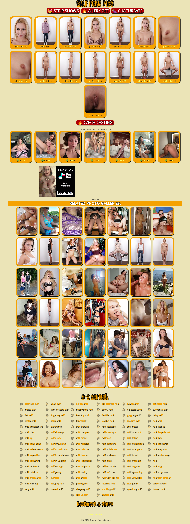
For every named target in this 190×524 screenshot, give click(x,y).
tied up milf (82, 494)
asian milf (55, 403)
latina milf (55, 420)
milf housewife (160, 443)
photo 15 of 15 (95, 114)
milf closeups (57, 432)
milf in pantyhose (59, 455)
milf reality (81, 472)
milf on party (83, 466)
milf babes (56, 426)
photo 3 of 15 (70, 45)
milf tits (54, 477)
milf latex (106, 460)
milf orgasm (133, 466)
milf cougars (82, 432)
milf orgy (157, 466)
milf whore (81, 477)
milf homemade (135, 443)
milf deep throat (161, 432)
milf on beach (32, 466)
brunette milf (160, 403)
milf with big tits (110, 477)
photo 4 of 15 (95, 45)
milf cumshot (134, 432)
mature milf (133, 420)
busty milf (30, 409)
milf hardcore (109, 443)
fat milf (29, 415)
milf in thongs (32, 460)
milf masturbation (158, 462)
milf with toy (31, 483)
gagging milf (133, 415)
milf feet (106, 438)
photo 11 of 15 (95, 79)
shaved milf (56, 489)
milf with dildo (134, 477)
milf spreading (134, 472)
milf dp (28, 438)
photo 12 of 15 (120, 79)
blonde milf (133, 403)
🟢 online (21, 159)
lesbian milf (108, 420)
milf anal (157, 420)
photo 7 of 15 (169, 45)
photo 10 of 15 (70, 79)
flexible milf (108, 415)
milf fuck (157, 438)
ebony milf (107, 409)
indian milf (30, 420)
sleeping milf (83, 489)
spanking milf (134, 489)
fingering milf (57, 415)
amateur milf (32, 403)
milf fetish (132, 438)
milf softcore (108, 472)
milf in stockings (161, 455)
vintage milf (108, 494)
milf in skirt (133, 455)
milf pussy (55, 472)
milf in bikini (82, 449)
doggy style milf (84, 409)
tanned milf (159, 489)
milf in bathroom (34, 449)
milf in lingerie (134, 449)
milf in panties (32, 455)
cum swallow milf (59, 409)
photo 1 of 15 (21, 45)
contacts (98, 514)
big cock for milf (110, 403)
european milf (160, 409)
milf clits (29, 432)
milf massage (134, 460)
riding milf (132, 483)
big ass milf (82, 403)
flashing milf (82, 415)
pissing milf (82, 483)
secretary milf (160, 483)
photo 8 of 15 (21, 79)
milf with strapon (162, 477)
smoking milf (108, 489)
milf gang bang (33, 443)
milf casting (159, 426)
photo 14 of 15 (169, 79)
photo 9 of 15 (46, 79)
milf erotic (55, 438)
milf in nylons (160, 449)
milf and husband (34, 426)
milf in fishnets (109, 449)
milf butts (132, 426)
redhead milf (108, 483)
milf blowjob (82, 426)
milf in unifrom (58, 460)
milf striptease (160, 472)
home (90, 514)
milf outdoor (31, 472)
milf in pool (82, 455)
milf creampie (109, 432)
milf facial (81, 438)
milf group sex (58, 443)
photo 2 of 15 (46, 45)
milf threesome (33, 477)
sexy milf (29, 489)
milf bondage (108, 426)
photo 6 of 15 (144, 45)
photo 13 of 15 (144, 79)
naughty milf (57, 483)
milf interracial (83, 460)
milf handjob (82, 443)
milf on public (109, 466)
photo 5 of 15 (120, 45)
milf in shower (109, 455)
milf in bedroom (58, 449)
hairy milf (158, 415)
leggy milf (81, 420)
